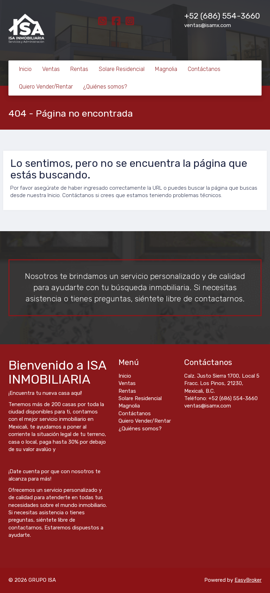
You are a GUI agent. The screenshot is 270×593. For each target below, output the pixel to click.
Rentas (79, 69)
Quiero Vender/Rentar (46, 86)
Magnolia (166, 69)
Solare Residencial (121, 69)
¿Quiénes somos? (105, 86)
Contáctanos (204, 69)
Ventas (51, 69)
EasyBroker (248, 580)
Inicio (25, 69)
